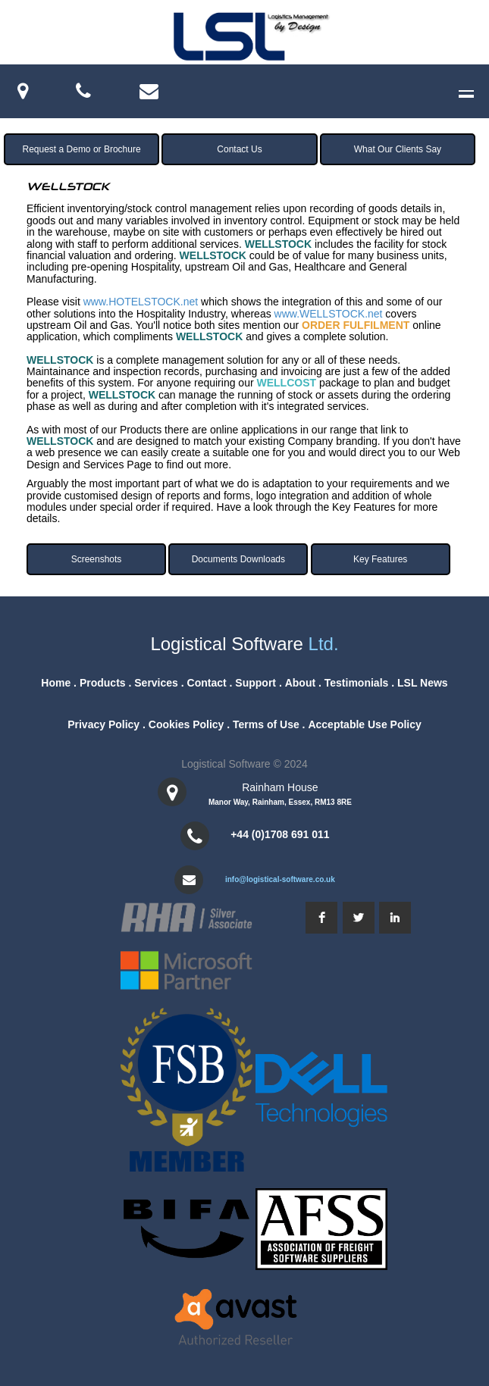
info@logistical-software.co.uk (280, 879)
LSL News (422, 683)
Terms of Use (266, 724)
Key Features (380, 559)
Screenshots (96, 559)
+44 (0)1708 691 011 (279, 834)
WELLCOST (286, 383)
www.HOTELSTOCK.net (140, 302)
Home (56, 683)
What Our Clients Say (397, 149)
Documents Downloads (238, 559)
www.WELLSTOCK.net (328, 314)
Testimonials (356, 683)
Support (255, 683)
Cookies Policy (186, 724)
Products (103, 683)
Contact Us (239, 149)
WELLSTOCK (278, 244)
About (300, 683)
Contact (207, 683)
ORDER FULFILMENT (355, 325)
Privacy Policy (103, 724)
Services (156, 683)
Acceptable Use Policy (364, 724)
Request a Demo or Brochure (82, 149)
